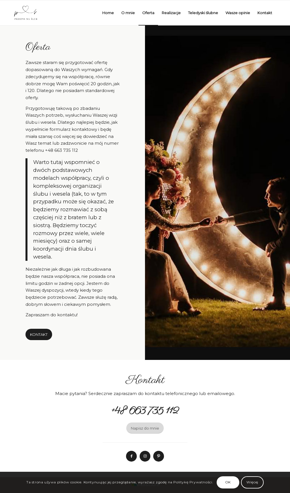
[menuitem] (108, 12)
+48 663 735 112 (61, 150)
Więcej (252, 482)
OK (228, 482)
